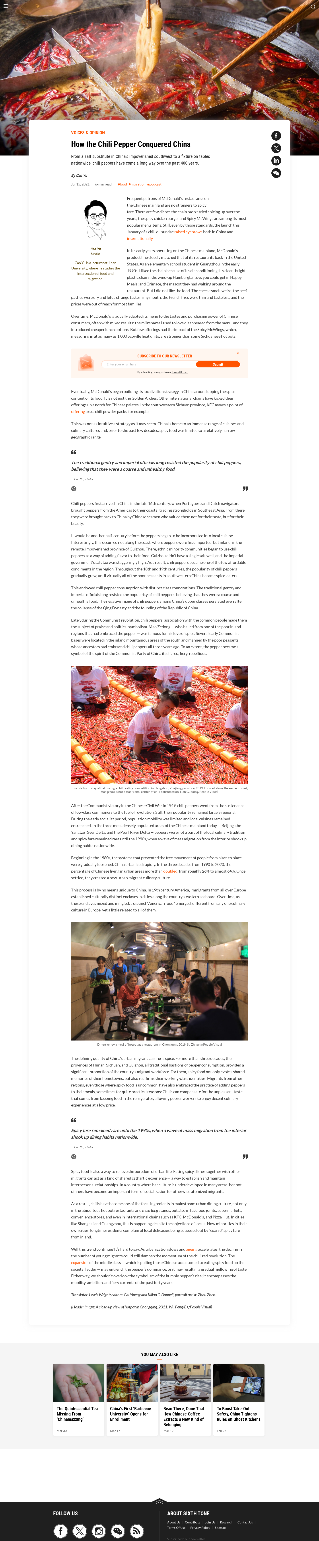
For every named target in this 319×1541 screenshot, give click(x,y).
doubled (170, 871)
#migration (137, 184)
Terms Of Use (176, 1527)
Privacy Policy (200, 1527)
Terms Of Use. (179, 372)
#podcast (154, 184)
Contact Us (245, 1522)
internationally (140, 238)
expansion (80, 1262)
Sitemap (220, 1527)
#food (122, 184)
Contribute (192, 1522)
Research (226, 1522)
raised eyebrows (188, 231)
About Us (173, 1522)
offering (78, 411)
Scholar (95, 254)
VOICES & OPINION (88, 133)
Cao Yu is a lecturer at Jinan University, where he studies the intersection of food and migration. (95, 271)
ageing (191, 1249)
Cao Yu (81, 175)
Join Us (210, 1522)
